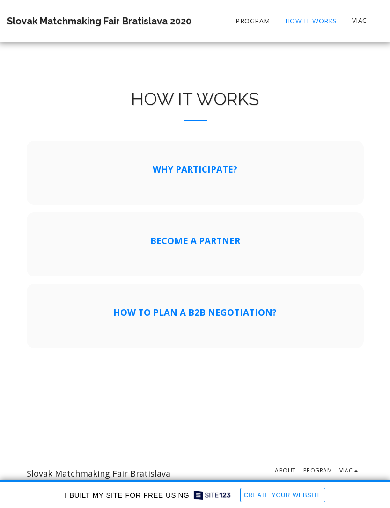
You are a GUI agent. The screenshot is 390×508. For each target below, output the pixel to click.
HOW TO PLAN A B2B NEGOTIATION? (195, 312)
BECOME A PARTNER (195, 241)
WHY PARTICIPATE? (195, 169)
